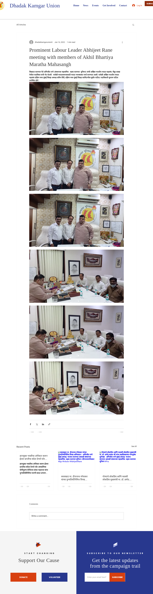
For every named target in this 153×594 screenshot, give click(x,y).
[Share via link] (49, 424)
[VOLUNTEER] (54, 577)
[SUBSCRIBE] (117, 577)
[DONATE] (23, 577)
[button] (133, 25)
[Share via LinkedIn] (43, 424)
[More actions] (122, 42)
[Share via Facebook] (30, 424)
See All (134, 446)
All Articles (21, 25)
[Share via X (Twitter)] (37, 424)
